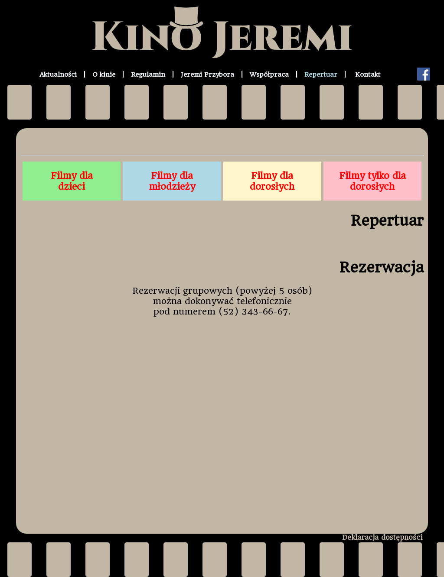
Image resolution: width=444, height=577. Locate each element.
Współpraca (269, 74)
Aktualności (58, 74)
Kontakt (368, 74)
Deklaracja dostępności (382, 537)
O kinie (103, 74)
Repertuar (320, 74)
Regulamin (148, 74)
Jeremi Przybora (207, 74)
